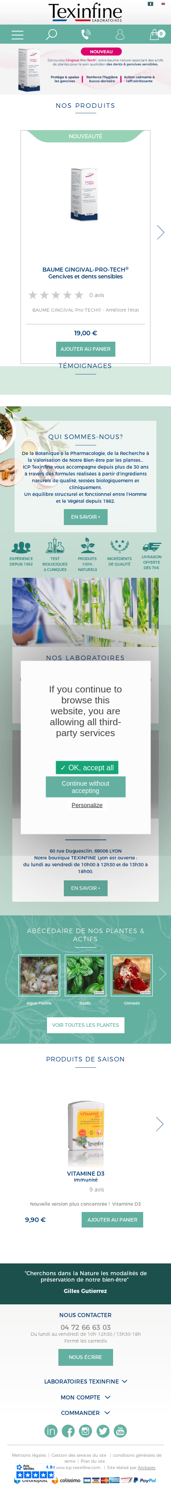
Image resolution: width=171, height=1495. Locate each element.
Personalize (87, 805)
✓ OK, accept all (87, 768)
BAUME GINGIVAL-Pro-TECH (85, 273)
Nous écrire (85, 1357)
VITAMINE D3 (85, 1173)
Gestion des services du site (80, 1455)
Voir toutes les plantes (85, 1025)
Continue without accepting (85, 787)
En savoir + (85, 517)
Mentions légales (29, 1455)
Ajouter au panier (85, 349)
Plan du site (93, 1461)
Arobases (146, 1467)
